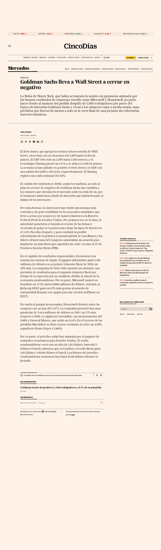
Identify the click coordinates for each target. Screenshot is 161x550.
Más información (27, 415)
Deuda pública (120, 69)
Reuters (23, 391)
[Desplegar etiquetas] (101, 402)
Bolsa (67, 69)
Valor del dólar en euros (131, 34)
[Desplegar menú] (9, 46)
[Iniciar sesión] (145, 57)
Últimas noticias (87, 57)
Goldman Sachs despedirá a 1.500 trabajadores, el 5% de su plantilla (60, 388)
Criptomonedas (133, 69)
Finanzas (41, 403)
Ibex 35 (16, 34)
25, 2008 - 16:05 (28, 135)
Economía (51, 57)
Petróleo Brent (70, 34)
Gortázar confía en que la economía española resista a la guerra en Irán (136, 282)
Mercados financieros (28, 403)
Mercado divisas (77, 69)
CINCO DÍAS (25, 132)
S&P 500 (41, 34)
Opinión (97, 57)
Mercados (43, 57)
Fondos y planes (73, 57)
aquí (73, 415)
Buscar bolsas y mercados (132, 302)
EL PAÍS (105, 56)
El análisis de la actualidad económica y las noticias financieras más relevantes (53, 375)
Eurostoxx (130, 314)
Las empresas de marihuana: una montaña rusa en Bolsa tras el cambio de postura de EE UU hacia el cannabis (135, 261)
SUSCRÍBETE (131, 58)
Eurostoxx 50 (98, 34)
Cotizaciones (61, 57)
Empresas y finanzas (30, 57)
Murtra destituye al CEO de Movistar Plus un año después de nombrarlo (134, 272)
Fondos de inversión (92, 69)
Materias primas (107, 69)
